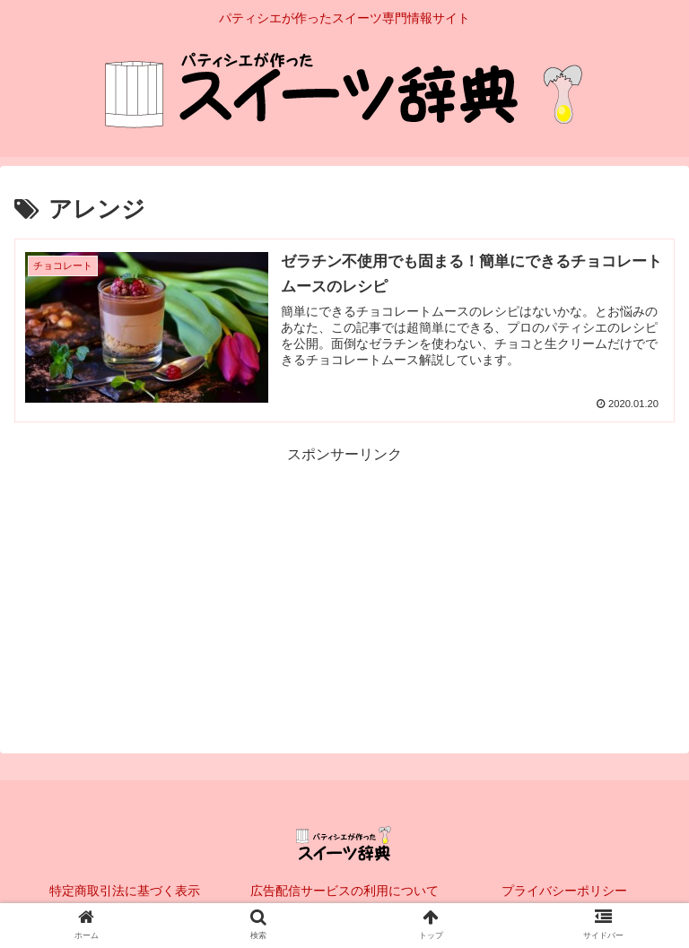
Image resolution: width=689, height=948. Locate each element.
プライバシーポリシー (564, 890)
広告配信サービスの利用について (344, 890)
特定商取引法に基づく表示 (124, 890)
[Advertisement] (344, 592)
